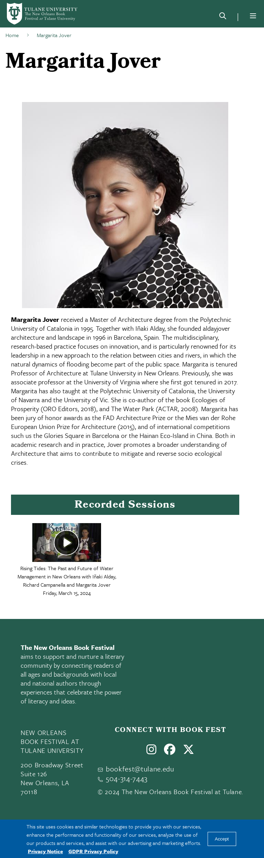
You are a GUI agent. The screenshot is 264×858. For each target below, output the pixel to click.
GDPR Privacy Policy (93, 851)
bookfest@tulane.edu (140, 769)
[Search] (223, 17)
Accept (222, 839)
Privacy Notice (45, 851)
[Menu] (253, 16)
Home (12, 35)
